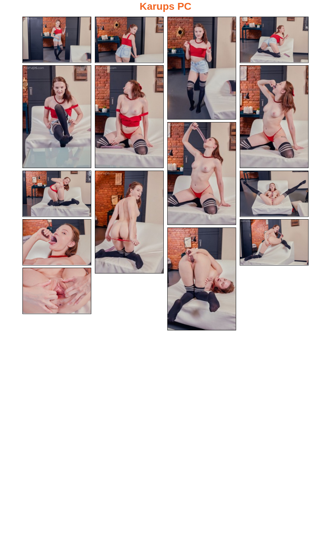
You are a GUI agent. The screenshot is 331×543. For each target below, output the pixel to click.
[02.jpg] (129, 40)
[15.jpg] (56, 291)
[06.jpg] (129, 116)
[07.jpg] (274, 116)
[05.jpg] (56, 116)
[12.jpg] (56, 242)
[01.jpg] (56, 40)
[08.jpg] (201, 173)
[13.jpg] (274, 242)
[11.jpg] (274, 194)
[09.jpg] (56, 194)
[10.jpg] (129, 222)
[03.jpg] (201, 68)
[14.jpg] (201, 278)
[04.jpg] (274, 40)
